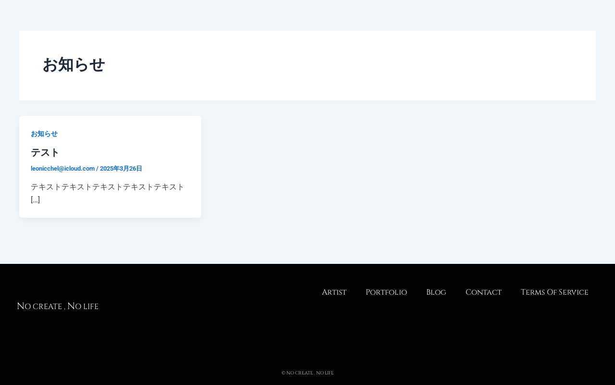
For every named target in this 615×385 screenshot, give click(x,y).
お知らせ (44, 133)
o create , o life (57, 306)
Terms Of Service (555, 292)
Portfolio (386, 292)
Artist (334, 292)
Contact (484, 292)
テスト (45, 152)
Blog (436, 292)
